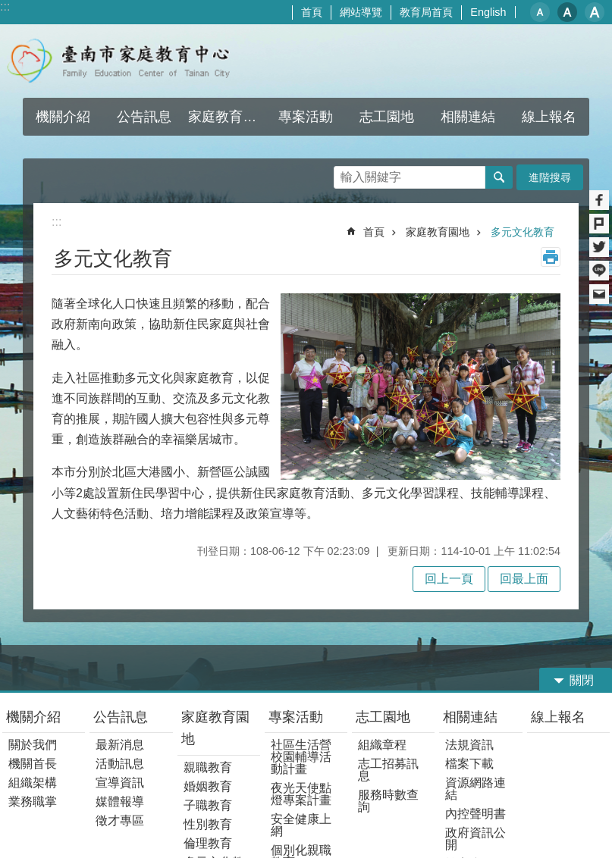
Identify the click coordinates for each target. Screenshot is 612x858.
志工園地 (383, 717)
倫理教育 (208, 843)
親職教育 (208, 767)
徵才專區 (120, 820)
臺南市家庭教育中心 (133, 61)
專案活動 (295, 717)
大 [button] (594, 12)
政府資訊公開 (475, 838)
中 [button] (567, 12)
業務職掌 (32, 801)
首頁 (311, 12)
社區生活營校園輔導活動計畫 (301, 756)
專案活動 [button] (305, 116)
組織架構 (32, 782)
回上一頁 (449, 578)
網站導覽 (361, 12)
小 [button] (540, 12)
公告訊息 (120, 717)
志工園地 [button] (386, 116)
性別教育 (208, 824)
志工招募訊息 (388, 769)
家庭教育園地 (437, 232)
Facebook (599, 200)
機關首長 (32, 763)
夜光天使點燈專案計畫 (301, 793)
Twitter (599, 247)
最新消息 (120, 744)
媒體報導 (120, 801)
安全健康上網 (301, 825)
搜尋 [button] (499, 177)
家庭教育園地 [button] (226, 116)
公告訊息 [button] (144, 116)
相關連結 (470, 717)
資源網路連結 (475, 788)
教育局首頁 (426, 12)
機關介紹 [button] (63, 116)
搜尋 (346, 173)
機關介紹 (33, 717)
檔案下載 (469, 763)
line (599, 270)
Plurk (599, 223)
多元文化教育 (522, 232)
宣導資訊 (120, 782)
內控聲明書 (475, 813)
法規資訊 (469, 744)
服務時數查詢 (388, 800)
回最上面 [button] (524, 578)
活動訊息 (120, 763)
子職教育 (208, 805)
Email (599, 294)
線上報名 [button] (549, 116)
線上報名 (558, 717)
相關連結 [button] (468, 116)
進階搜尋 (550, 177)
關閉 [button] (582, 680)
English (488, 12)
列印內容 (550, 257)
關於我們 (32, 744)
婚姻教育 (208, 786)
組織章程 (382, 744)
